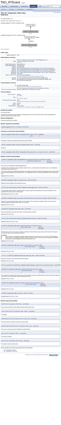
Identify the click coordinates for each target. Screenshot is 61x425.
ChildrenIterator (12, 64)
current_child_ (20, 106)
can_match (19, 78)
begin (18, 64)
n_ (17, 97)
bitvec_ (18, 104)
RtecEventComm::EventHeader (32, 78)
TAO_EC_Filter (34, 60)
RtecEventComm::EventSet (28, 68)
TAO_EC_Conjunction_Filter (23, 60)
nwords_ (19, 103)
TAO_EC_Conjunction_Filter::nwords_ (14, 345)
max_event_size (21, 75)
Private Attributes (57, 12)
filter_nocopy (20, 69)
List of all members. (5, 49)
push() (38, 107)
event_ (18, 100)
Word (18, 55)
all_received (20, 85)
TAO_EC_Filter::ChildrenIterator (9, 188)
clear (18, 74)
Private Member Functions (55, 11)
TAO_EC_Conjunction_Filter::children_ (19, 315)
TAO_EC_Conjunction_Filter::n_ (12, 337)
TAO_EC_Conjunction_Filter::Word (20, 127)
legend (30, 33)
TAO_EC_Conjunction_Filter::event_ (23, 330)
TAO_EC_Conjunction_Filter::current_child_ (20, 322)
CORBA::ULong (12, 75)
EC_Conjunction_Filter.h (10, 354)
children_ (19, 94)
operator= (19, 89)
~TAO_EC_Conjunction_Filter (24, 61)
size (18, 67)
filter (18, 68)
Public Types (35, 11)
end (18, 65)
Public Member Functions (44, 11)
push (18, 71)
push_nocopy (20, 72)
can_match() (33, 169)
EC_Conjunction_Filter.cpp (10, 355)
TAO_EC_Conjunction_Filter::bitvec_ (13, 307)
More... (12, 18)
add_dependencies (21, 79)
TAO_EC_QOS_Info (44, 68)
